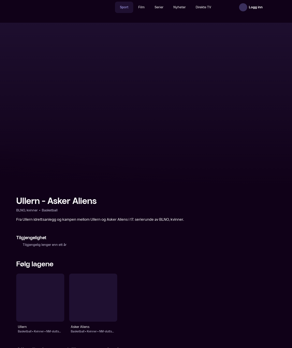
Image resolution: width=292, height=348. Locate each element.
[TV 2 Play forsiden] (46, 7)
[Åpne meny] (270, 7)
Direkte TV (191, 7)
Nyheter (167, 7)
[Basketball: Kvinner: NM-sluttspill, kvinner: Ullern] (40, 224)
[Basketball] (46, 303)
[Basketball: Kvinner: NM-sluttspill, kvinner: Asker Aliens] (93, 224)
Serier (146, 7)
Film (129, 7)
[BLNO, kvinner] (113, 303)
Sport (111, 7)
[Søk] (96, 7)
